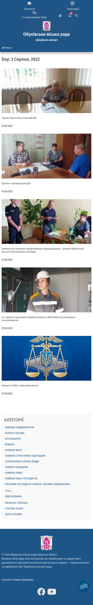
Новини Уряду (14, 472)
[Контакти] (29, 3)
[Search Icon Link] (76, 15)
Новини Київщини (16, 467)
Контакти (29, 9)
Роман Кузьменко (24, 579)
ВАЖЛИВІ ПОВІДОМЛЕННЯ (19, 427)
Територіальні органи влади (22, 461)
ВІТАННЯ (9, 444)
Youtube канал (14, 508)
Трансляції (73, 9)
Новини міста (13, 450)
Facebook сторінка (16, 502)
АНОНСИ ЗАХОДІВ (14, 433)
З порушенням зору (34, 17)
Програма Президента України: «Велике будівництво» (38, 484)
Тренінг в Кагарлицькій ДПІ (16, 183)
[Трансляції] (72, 3)
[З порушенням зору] (34, 12)
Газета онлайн (13, 514)
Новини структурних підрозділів (25, 455)
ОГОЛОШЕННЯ (13, 438)
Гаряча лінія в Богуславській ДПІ (19, 117)
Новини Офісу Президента (21, 478)
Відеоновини (13, 496)
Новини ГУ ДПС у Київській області (20, 385)
